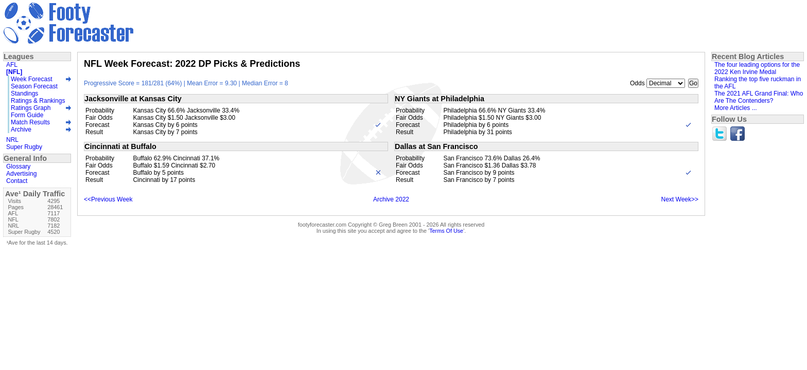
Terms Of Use (446, 231)
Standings (24, 93)
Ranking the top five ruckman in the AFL (757, 83)
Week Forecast (31, 79)
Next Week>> (679, 199)
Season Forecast (34, 86)
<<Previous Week (108, 199)
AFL (11, 64)
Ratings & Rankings (38, 100)
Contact (16, 180)
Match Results (30, 122)
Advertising (21, 173)
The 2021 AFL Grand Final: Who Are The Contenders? (758, 97)
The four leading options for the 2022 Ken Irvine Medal (757, 68)
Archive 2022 (391, 199)
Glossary (18, 166)
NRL (12, 139)
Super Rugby (24, 147)
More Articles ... (735, 108)
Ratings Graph (30, 108)
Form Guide (27, 115)
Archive (21, 129)
